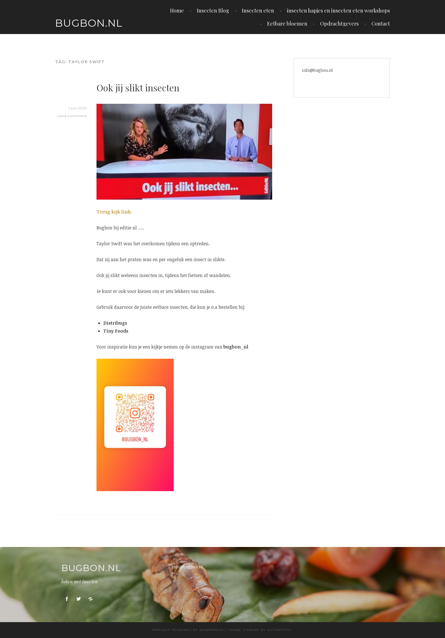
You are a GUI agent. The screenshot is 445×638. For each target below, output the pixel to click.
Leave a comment (72, 116)
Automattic (279, 630)
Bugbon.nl (89, 23)
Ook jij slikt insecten (137, 87)
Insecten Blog (213, 10)
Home (177, 10)
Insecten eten (258, 10)
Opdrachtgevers (339, 23)
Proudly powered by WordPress (188, 630)
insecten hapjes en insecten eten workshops (338, 10)
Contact (380, 23)
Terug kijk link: (114, 212)
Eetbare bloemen (287, 23)
